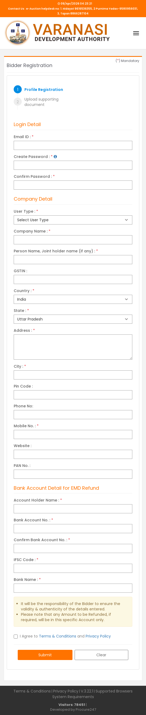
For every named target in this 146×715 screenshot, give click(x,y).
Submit (45, 655)
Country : (24, 290)
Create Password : (35, 156)
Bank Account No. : (33, 520)
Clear (101, 655)
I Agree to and (65, 636)
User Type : (26, 211)
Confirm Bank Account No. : (42, 540)
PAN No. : (22, 465)
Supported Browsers (114, 691)
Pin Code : (23, 386)
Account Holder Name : (38, 500)
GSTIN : (20, 271)
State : (21, 310)
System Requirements (73, 696)
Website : (22, 445)
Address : (24, 330)
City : (20, 366)
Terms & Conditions (57, 636)
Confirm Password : (34, 176)
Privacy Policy (98, 636)
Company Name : (32, 231)
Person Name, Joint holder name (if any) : (56, 251)
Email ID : (24, 136)
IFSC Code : (26, 559)
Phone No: (23, 406)
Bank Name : (27, 579)
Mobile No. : (26, 426)
